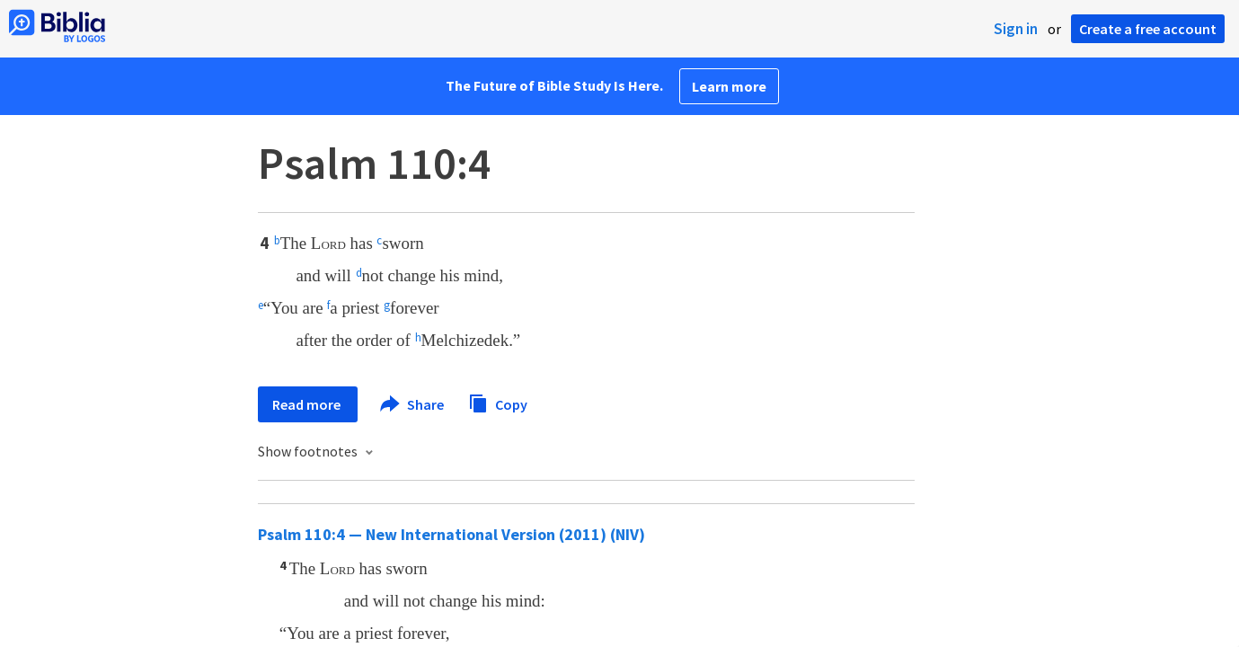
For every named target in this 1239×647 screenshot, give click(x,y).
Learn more (729, 86)
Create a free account (1148, 29)
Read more (307, 404)
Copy (497, 402)
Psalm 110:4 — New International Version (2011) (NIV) (451, 534)
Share (413, 404)
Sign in (1016, 29)
